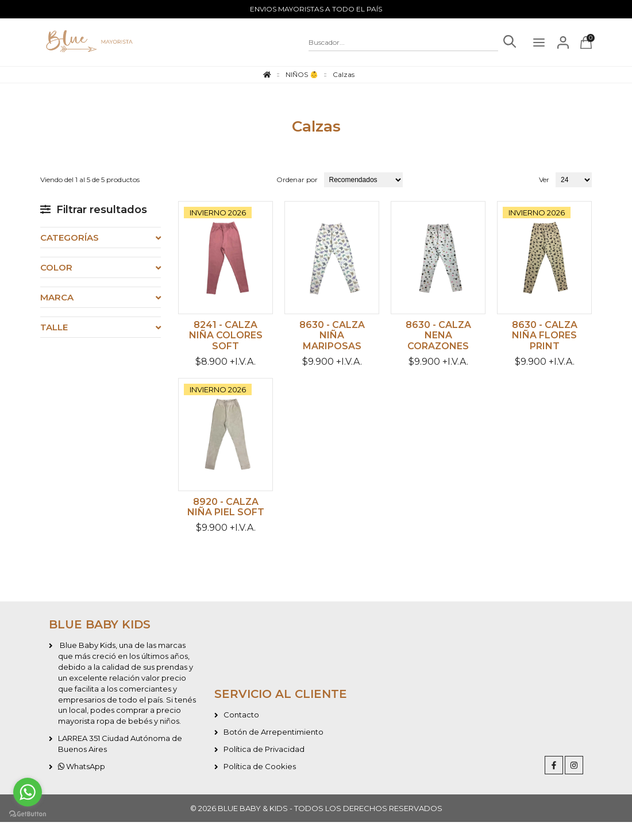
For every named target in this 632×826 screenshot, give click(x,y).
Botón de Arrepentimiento (273, 735)
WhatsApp (81, 770)
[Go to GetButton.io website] (27, 814)
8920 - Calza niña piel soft (225, 510)
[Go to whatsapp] (27, 792)
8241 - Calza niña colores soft (226, 337)
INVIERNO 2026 (218, 212)
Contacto (241, 718)
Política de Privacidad (264, 753)
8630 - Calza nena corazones (438, 337)
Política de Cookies (259, 770)
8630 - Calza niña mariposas (332, 337)
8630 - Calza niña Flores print (544, 337)
